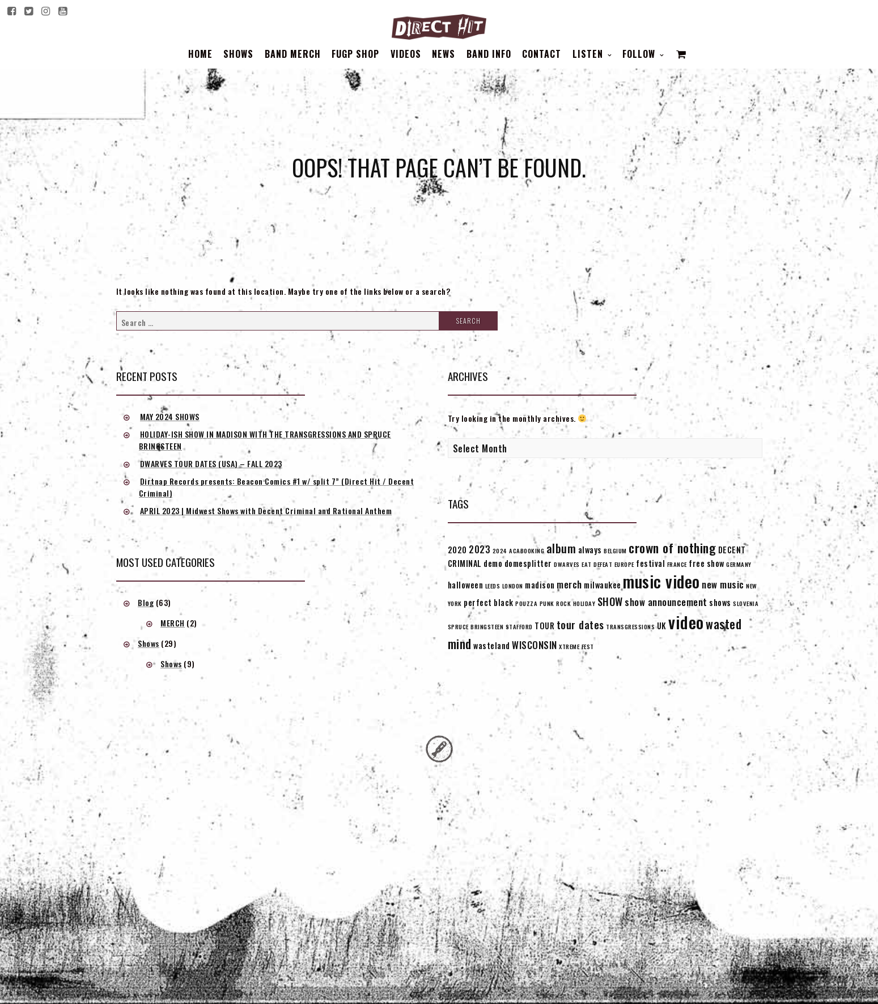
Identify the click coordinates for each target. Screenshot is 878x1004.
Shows (238, 54)
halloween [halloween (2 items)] (465, 585)
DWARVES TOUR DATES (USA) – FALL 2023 (211, 463)
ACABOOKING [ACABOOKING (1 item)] (526, 550)
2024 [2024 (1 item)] (500, 550)
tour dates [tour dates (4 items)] (580, 624)
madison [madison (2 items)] (540, 585)
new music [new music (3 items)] (723, 584)
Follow (640, 54)
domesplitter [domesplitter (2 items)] (528, 563)
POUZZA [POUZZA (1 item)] (526, 603)
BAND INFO (488, 54)
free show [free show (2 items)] (706, 563)
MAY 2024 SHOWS (170, 416)
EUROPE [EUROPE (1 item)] (624, 564)
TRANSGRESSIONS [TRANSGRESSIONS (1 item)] (630, 626)
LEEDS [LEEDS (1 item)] (492, 585)
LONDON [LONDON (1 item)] (512, 585)
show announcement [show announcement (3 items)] (666, 602)
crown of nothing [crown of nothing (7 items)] (672, 547)
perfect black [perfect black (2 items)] (489, 602)
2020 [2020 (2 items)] (457, 550)
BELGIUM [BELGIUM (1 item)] (615, 550)
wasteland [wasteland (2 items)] (491, 645)
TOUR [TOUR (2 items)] (544, 626)
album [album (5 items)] (561, 548)
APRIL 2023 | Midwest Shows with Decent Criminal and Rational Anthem (266, 510)
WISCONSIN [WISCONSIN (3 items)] (534, 645)
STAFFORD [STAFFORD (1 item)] (519, 626)
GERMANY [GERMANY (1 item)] (739, 564)
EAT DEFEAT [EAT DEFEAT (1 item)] (597, 564)
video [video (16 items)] (686, 621)
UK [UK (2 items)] (662, 626)
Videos (406, 54)
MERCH (172, 623)
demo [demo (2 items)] (492, 563)
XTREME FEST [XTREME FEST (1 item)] (576, 646)
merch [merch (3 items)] (569, 584)
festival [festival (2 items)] (650, 563)
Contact (541, 54)
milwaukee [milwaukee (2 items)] (602, 585)
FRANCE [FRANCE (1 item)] (677, 564)
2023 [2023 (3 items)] (479, 549)
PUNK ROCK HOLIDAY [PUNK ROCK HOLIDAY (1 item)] (568, 603)
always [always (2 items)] (590, 550)
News (443, 54)
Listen (589, 54)
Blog (146, 602)
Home (200, 54)
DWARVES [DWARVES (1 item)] (567, 564)
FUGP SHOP (355, 54)
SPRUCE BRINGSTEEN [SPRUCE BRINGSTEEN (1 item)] (476, 626)
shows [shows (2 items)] (720, 602)
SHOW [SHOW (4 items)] (610, 601)
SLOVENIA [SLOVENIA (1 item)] (745, 603)
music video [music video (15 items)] (661, 581)
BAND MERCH (293, 54)
